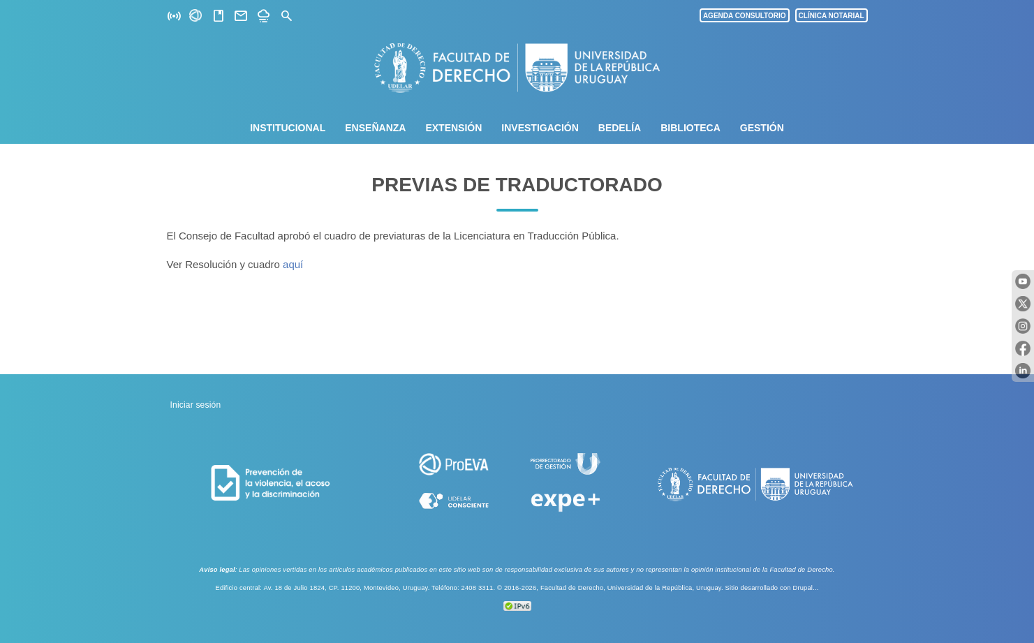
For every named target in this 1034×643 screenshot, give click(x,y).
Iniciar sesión (195, 405)
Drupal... (805, 587)
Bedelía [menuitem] (619, 127)
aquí (293, 264)
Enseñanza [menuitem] (375, 127)
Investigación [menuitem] (539, 127)
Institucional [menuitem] (287, 127)
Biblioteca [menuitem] (690, 127)
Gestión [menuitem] (762, 127)
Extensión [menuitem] (453, 127)
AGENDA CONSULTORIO (744, 16)
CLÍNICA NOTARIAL (831, 16)
